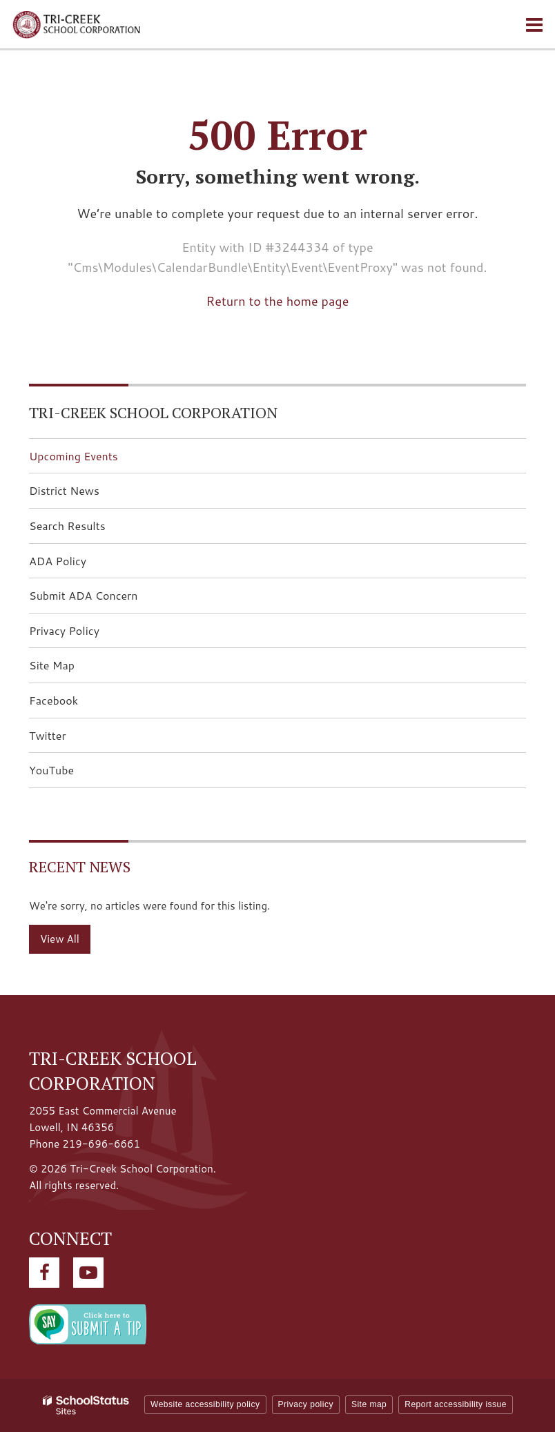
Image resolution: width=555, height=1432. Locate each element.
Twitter (69, 739)
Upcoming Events (73, 456)
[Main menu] (534, 24)
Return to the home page (277, 301)
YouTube (73, 774)
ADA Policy (57, 561)
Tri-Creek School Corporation (153, 412)
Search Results (67, 525)
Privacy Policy (64, 630)
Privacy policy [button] (305, 1404)
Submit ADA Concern (83, 595)
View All (59, 939)
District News (64, 490)
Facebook (75, 704)
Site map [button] (369, 1404)
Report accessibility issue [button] (456, 1404)
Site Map (52, 665)
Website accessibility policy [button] (205, 1404)
